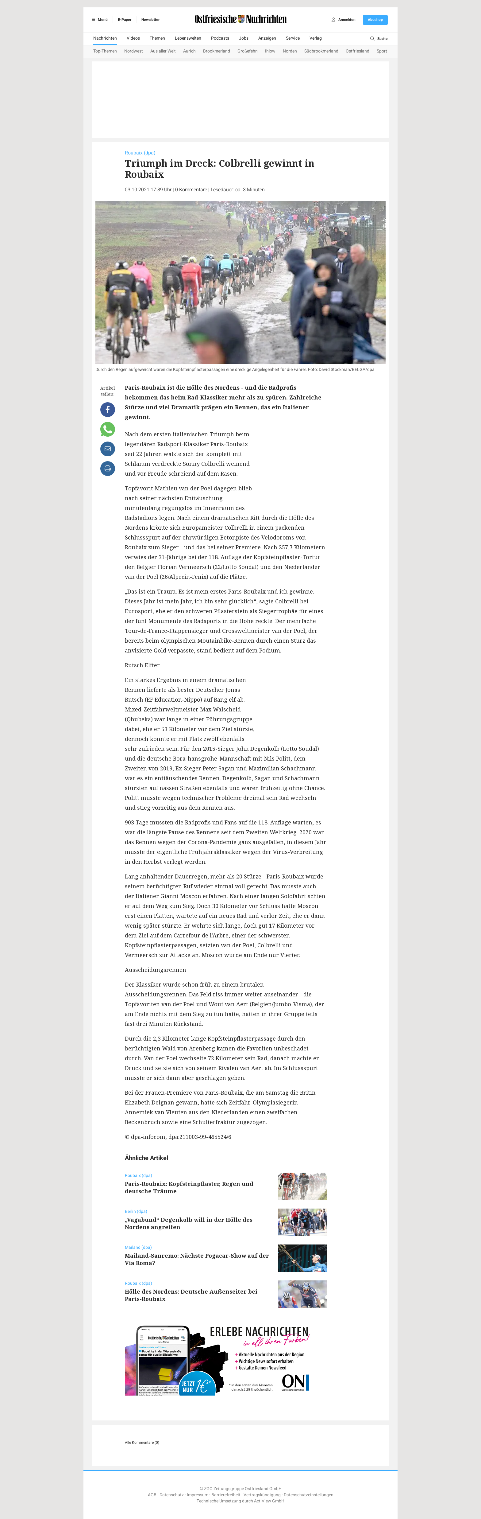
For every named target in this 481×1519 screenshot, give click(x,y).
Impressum (197, 1495)
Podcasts (220, 38)
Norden (290, 51)
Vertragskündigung (262, 1495)
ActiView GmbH (269, 1501)
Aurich (189, 51)
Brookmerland (216, 51)
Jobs (243, 38)
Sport (382, 51)
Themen (157, 38)
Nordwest (133, 51)
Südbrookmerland (321, 51)
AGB (152, 1495)
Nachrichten (105, 38)
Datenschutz (172, 1495)
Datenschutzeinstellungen (308, 1495)
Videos (133, 38)
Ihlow (270, 51)
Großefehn (247, 51)
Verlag (316, 38)
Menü (99, 19)
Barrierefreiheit (225, 1495)
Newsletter (150, 19)
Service (293, 38)
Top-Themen (105, 51)
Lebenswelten (188, 38)
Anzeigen (267, 38)
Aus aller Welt (163, 51)
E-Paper (124, 19)
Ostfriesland (357, 51)
